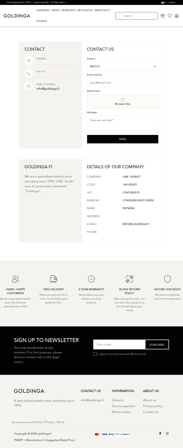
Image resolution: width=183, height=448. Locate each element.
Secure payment (123, 406)
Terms (60, 422)
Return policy (121, 412)
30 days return (58, 2)
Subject (91, 58)
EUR (173, 2)
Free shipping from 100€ (19, 2)
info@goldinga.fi (92, 400)
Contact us (150, 412)
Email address (94, 75)
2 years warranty (41, 2)
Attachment (93, 91)
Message (92, 112)
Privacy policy (152, 406)
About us (149, 400)
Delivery (117, 400)
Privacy (49, 422)
